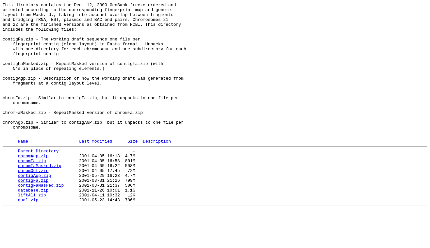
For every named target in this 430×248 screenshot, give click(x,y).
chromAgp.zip (33, 185)
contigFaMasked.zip (41, 220)
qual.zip (28, 238)
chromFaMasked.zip (39, 197)
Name (23, 168)
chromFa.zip (32, 191)
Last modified (95, 168)
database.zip (33, 226)
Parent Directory (38, 179)
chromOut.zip (33, 203)
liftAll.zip (32, 232)
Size (132, 168)
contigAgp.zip (34, 208)
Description (157, 168)
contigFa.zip (33, 214)
